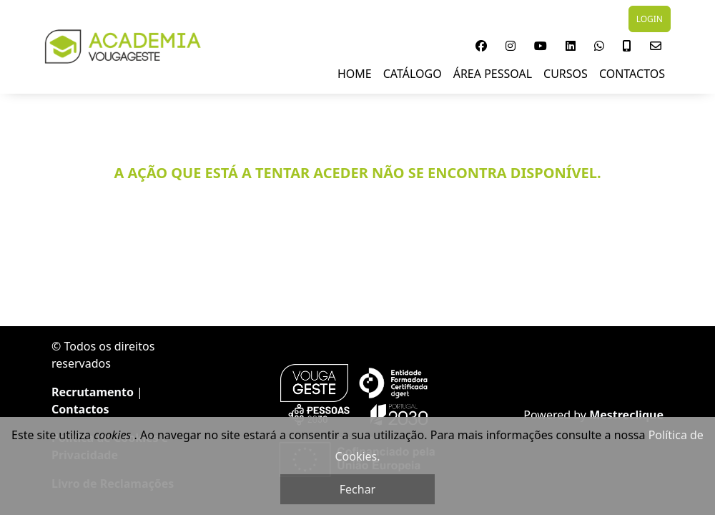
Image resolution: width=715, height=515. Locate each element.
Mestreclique (626, 415)
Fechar (357, 489)
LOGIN (649, 19)
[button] (481, 46)
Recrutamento (92, 392)
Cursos (565, 74)
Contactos (632, 74)
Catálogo (412, 74)
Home (354, 74)
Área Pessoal (492, 74)
